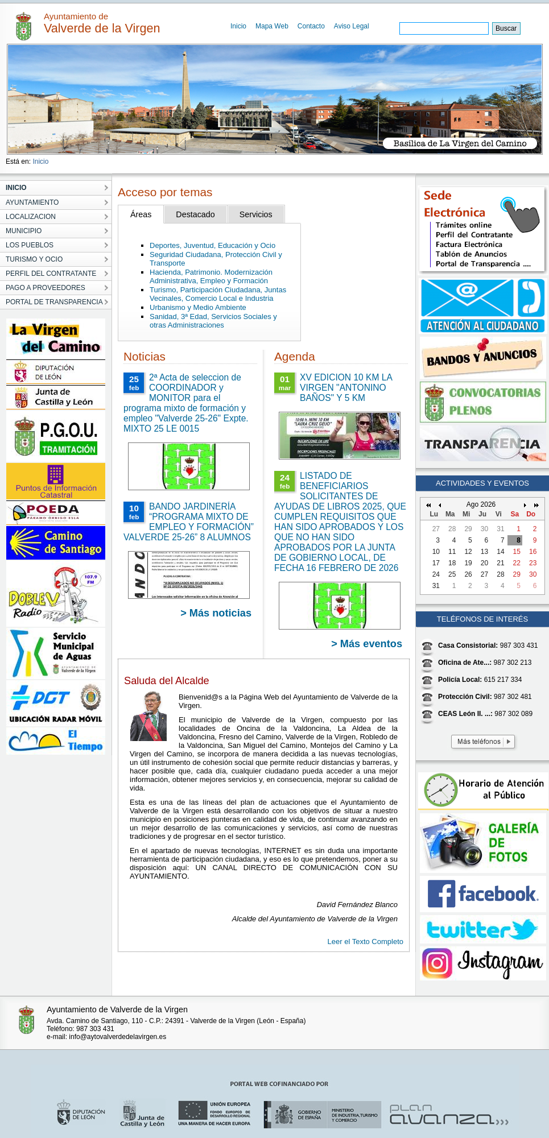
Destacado (195, 214)
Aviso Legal (351, 26)
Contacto (311, 26)
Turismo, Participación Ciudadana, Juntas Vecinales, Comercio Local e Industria (218, 294)
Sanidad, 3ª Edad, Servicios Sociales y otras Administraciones (213, 320)
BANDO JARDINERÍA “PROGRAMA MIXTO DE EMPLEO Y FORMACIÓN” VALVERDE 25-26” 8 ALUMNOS (188, 522)
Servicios (256, 214)
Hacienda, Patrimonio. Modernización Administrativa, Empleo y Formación (211, 276)
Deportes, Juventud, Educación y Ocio (212, 245)
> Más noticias (215, 613)
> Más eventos (366, 643)
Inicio (238, 26)
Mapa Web (271, 26)
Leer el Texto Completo (365, 941)
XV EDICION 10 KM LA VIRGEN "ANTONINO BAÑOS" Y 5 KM (346, 388)
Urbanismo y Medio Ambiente (198, 307)
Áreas (140, 214)
